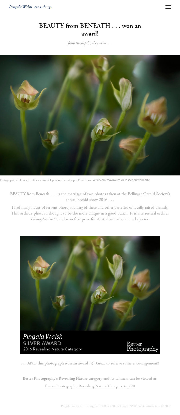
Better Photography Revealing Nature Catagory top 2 (89, 386)
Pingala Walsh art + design (30, 6)
